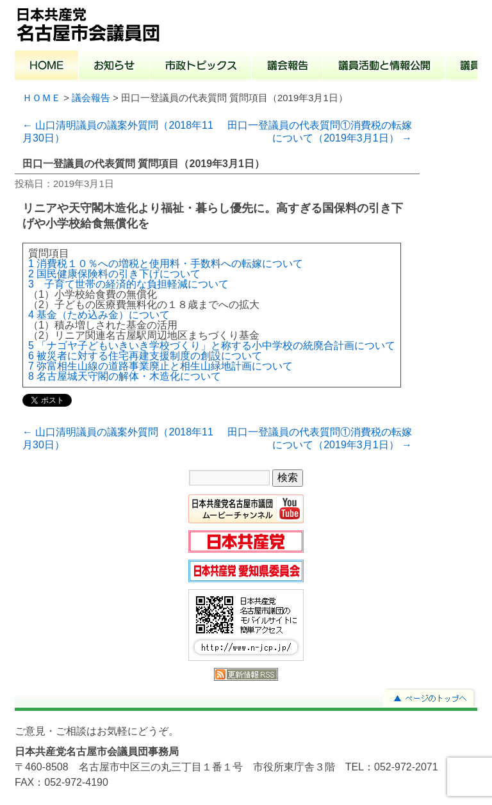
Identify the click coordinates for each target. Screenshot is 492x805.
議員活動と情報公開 (384, 67)
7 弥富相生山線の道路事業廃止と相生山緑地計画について (160, 366)
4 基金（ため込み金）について (99, 314)
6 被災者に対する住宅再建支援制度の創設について (145, 355)
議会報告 (287, 67)
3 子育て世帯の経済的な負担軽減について (128, 284)
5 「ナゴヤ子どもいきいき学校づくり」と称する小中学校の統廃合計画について (211, 345)
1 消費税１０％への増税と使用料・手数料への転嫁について (165, 263)
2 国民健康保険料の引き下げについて (114, 273)
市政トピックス (201, 67)
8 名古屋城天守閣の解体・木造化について (124, 376)
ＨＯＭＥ (41, 98)
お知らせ (114, 67)
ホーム (47, 67)
